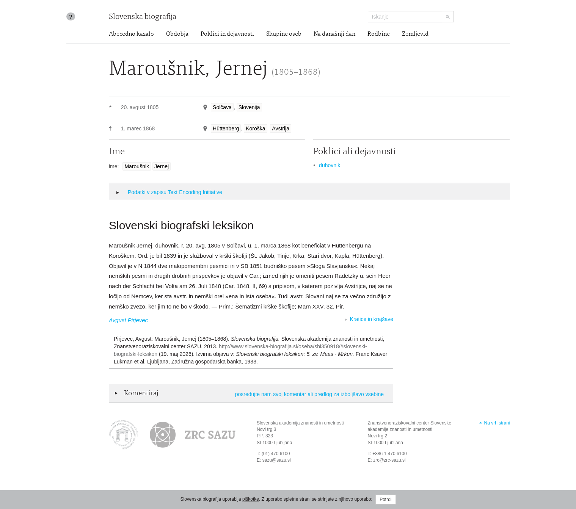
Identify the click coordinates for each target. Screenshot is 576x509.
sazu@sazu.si (276, 460)
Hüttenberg (226, 128)
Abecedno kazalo (131, 34)
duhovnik (329, 165)
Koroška (255, 128)
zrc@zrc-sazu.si (389, 460)
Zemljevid (415, 34)
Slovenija (249, 107)
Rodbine (378, 34)
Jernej (161, 166)
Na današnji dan (334, 34)
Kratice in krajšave (371, 319)
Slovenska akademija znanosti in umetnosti (300, 423)
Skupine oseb (283, 34)
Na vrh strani (497, 423)
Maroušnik (136, 166)
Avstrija (280, 128)
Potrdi (385, 499)
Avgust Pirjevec (128, 320)
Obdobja (177, 34)
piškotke (250, 499)
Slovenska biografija (142, 17)
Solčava (222, 107)
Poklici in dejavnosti (227, 34)
